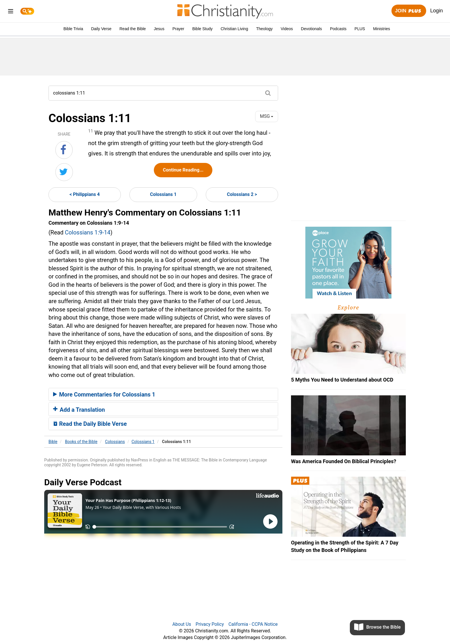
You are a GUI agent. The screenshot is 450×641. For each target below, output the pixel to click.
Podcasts (338, 28)
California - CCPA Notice (253, 624)
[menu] (10, 12)
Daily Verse (101, 28)
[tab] (163, 394)
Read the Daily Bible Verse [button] (90, 423)
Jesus (159, 28)
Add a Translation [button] (79, 409)
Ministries (381, 28)
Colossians (115, 441)
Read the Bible (132, 28)
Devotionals (311, 28)
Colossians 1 (163, 194)
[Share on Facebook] (64, 150)
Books (81, 441)
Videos (287, 28)
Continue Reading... (183, 170)
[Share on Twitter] (64, 172)
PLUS (359, 28)
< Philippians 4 (84, 194)
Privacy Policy (210, 624)
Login (436, 11)
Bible (53, 441)
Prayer (178, 28)
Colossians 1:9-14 (87, 232)
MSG (266, 116)
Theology (264, 28)
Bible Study (202, 28)
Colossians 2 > (242, 194)
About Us (181, 624)
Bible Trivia (73, 28)
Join (408, 11)
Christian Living (234, 28)
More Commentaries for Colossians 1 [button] (104, 394)
